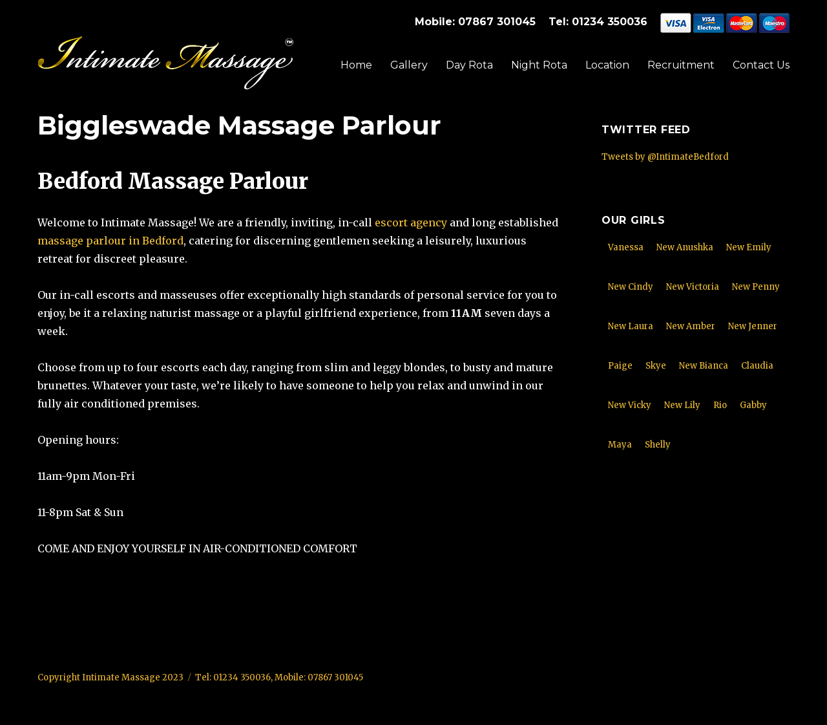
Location (607, 65)
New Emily (748, 247)
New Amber (690, 326)
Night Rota (539, 65)
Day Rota (469, 65)
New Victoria (692, 286)
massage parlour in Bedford (110, 240)
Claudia (757, 365)
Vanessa (626, 247)
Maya (620, 444)
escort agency (411, 222)
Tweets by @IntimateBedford (665, 156)
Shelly (658, 444)
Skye (655, 365)
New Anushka (684, 247)
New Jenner (752, 326)
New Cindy (630, 286)
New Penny (756, 286)
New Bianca (703, 365)
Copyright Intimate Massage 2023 (110, 677)
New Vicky (629, 405)
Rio (720, 405)
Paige (620, 365)
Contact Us (761, 65)
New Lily (682, 405)
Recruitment (681, 65)
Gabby (753, 405)
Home (356, 65)
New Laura (630, 326)
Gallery (409, 65)
